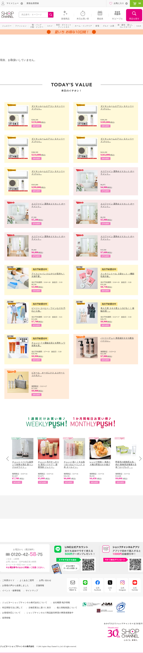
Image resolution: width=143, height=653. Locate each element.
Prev (8, 458)
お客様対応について (11, 613)
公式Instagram (122, 589)
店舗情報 (40, 585)
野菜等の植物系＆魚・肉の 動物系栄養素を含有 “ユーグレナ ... (125, 464)
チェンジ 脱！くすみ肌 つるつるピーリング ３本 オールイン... (74, 464)
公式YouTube (135, 589)
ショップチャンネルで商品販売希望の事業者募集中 (49, 613)
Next (139, 458)
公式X (110, 589)
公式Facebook (97, 589)
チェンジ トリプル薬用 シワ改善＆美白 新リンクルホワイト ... (22, 464)
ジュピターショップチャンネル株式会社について (24, 602)
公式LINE (85, 589)
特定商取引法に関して (12, 608)
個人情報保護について (67, 608)
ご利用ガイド (8, 580)
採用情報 (6, 618)
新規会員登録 (33, 3)
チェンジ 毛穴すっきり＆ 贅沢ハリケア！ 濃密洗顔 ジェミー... (48, 464)
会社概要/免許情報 (61, 602)
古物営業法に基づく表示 (39, 608)
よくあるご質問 (27, 580)
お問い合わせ (45, 580)
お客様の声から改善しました (15, 585)
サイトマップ (32, 590)
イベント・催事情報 (11, 590)
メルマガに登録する (72, 589)
